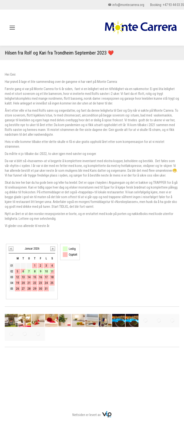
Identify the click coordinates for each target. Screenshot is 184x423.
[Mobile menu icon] (12, 28)
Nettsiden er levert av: (92, 415)
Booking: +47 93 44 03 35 (167, 5)
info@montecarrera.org (126, 4)
